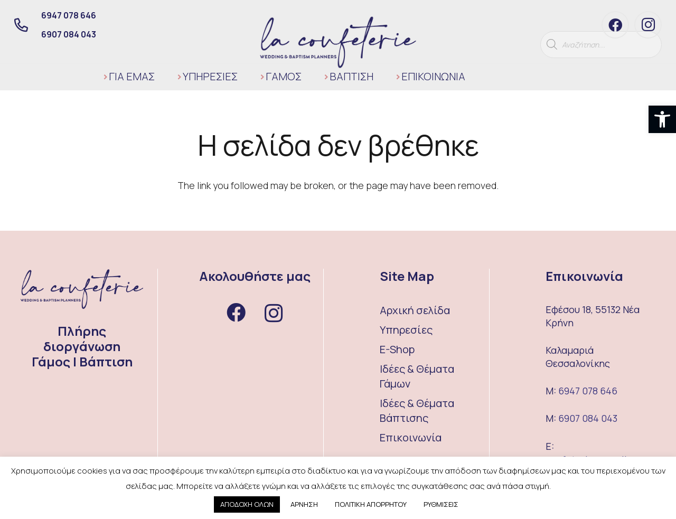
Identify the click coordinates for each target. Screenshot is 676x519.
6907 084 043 (587, 418)
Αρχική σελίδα (415, 310)
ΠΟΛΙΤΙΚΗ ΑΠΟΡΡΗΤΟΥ (371, 504)
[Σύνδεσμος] (338, 42)
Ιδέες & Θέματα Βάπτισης (417, 410)
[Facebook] (615, 25)
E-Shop (397, 349)
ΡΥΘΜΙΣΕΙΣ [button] (441, 504)
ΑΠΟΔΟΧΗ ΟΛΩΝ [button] (247, 504)
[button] (662, 119)
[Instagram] (648, 25)
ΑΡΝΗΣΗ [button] (304, 504)
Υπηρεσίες (406, 330)
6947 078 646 (587, 390)
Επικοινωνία (411, 437)
